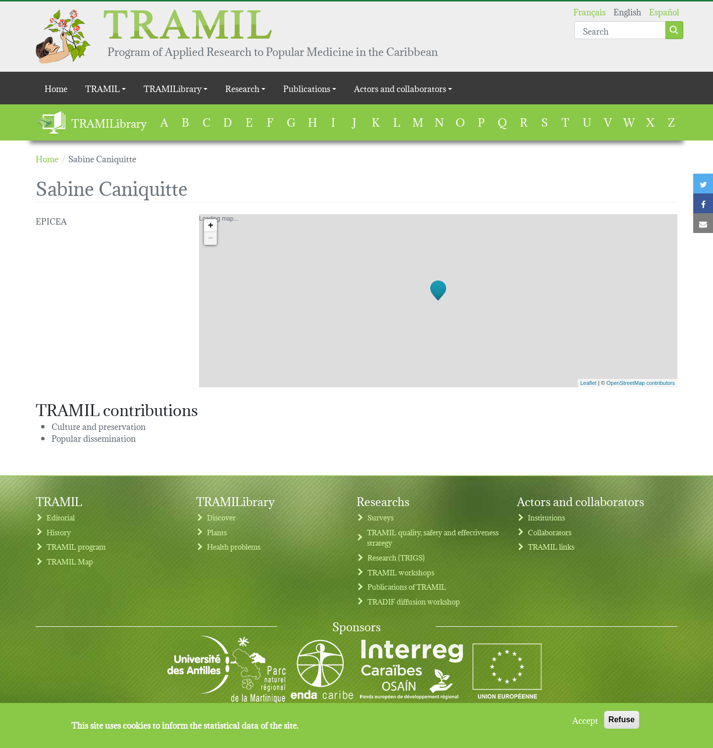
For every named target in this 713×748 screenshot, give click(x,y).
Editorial (61, 517)
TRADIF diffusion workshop (413, 601)
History (59, 532)
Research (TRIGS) (396, 557)
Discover (221, 517)
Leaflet (588, 383)
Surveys (380, 517)
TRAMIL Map (70, 561)
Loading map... (437, 300)
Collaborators (549, 532)
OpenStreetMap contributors (641, 383)
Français (589, 11)
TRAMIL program (76, 546)
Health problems (233, 546)
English (627, 11)
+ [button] (210, 226)
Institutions (546, 517)
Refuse (622, 721)
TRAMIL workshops (400, 572)
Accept (585, 721)
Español (664, 11)
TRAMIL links (551, 546)
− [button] (210, 238)
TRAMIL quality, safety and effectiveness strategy (433, 537)
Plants (217, 532)
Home (56, 87)
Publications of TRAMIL (406, 586)
